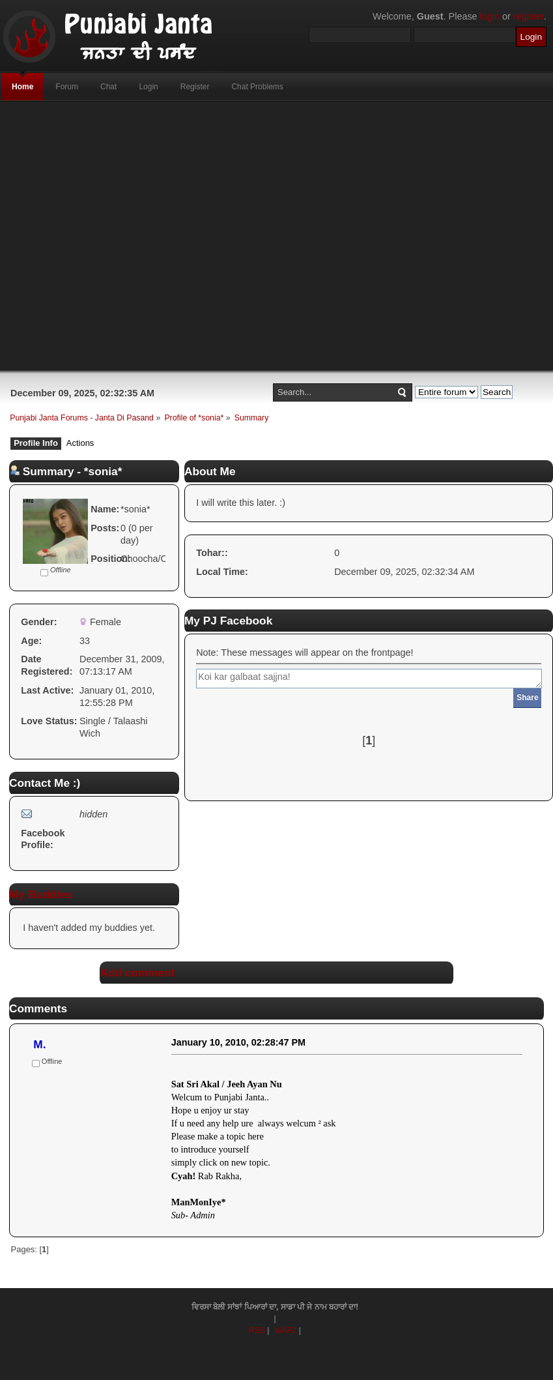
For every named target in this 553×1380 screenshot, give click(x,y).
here (256, 1136)
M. (39, 1044)
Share (527, 697)
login (490, 16)
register (528, 16)
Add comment (137, 972)
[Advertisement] (245, 236)
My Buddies (40, 894)
